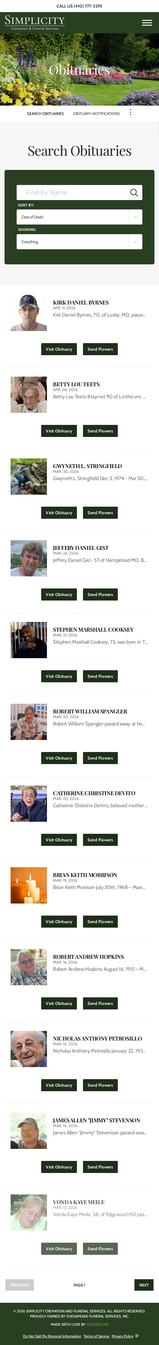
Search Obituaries (45, 113)
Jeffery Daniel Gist (80, 548)
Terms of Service (96, 1336)
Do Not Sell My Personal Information (52, 1336)
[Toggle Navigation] (130, 112)
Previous (19, 1285)
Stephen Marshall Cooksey (93, 629)
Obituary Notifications (96, 113)
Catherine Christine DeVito (94, 793)
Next (144, 1285)
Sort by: (26, 205)
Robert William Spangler (90, 711)
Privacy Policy (122, 1336)
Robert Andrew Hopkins (88, 957)
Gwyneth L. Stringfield (87, 466)
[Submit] (134, 192)
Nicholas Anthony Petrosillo (97, 1038)
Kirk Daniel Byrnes (81, 302)
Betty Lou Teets (76, 384)
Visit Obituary (61, 347)
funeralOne (97, 1324)
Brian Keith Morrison (85, 875)
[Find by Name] (71, 192)
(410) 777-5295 (88, 6)
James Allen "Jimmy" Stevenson (96, 1120)
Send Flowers (103, 347)
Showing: (27, 229)
